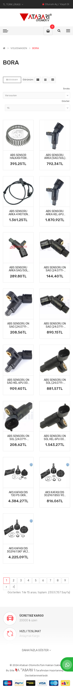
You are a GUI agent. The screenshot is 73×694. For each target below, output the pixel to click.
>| (14, 586)
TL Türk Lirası (13, 4)
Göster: (66, 101)
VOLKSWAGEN (19, 48)
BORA (35, 48)
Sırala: (66, 88)
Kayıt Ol (64, 4)
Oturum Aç (51, 4)
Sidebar (12, 80)
